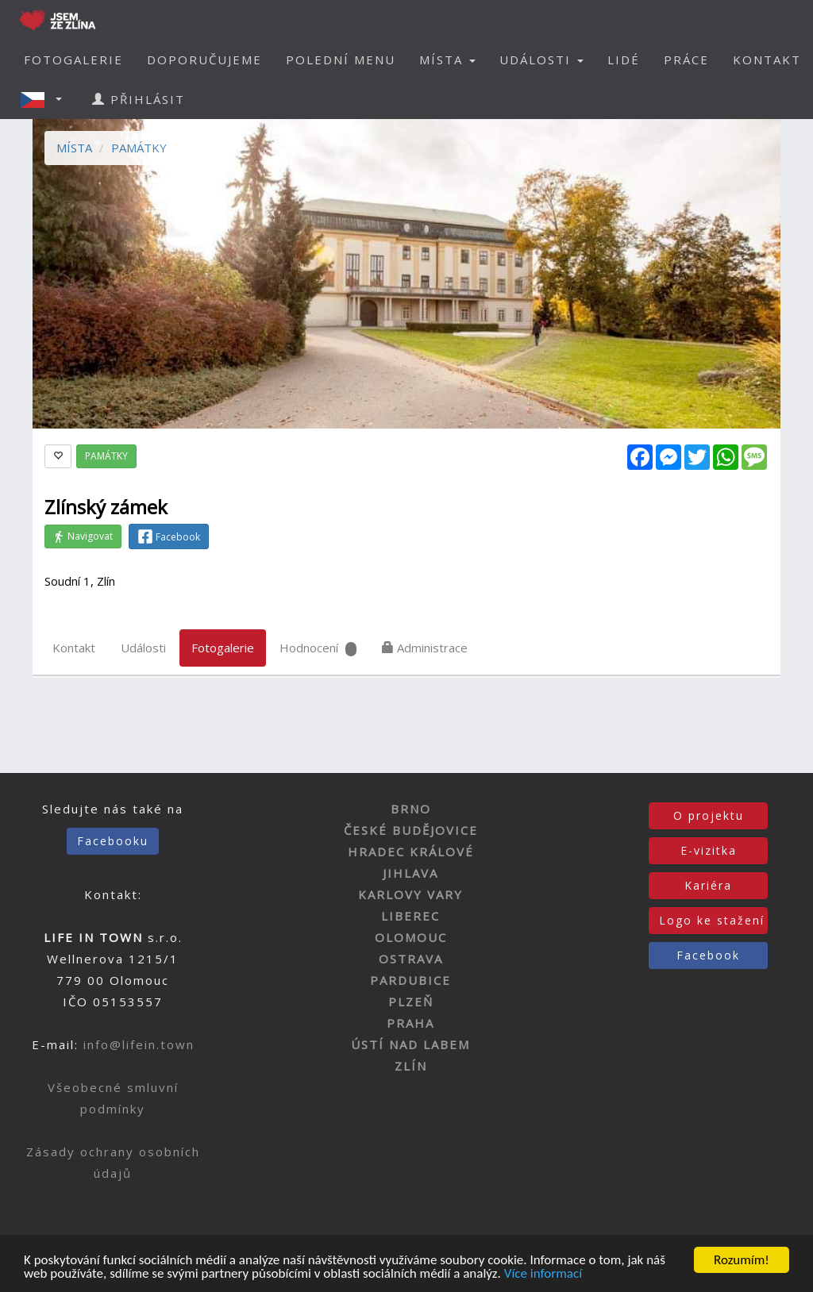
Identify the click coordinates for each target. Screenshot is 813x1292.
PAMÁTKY (139, 148)
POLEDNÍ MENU (340, 59)
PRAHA (410, 1023)
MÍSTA (74, 148)
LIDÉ (623, 59)
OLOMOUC (411, 937)
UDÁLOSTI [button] (541, 59)
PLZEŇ (410, 1001)
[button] (46, 99)
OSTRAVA (411, 959)
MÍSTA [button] (447, 59)
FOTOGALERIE (73, 59)
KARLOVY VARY (410, 894)
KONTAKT (767, 59)
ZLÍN (411, 1066)
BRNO (411, 809)
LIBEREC (410, 916)
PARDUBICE (410, 980)
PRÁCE (686, 59)
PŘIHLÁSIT (138, 99)
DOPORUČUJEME (204, 59)
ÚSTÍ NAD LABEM (410, 1044)
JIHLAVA (410, 873)
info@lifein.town (139, 1044)
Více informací (543, 1274)
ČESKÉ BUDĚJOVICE (411, 830)
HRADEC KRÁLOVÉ (411, 851)
